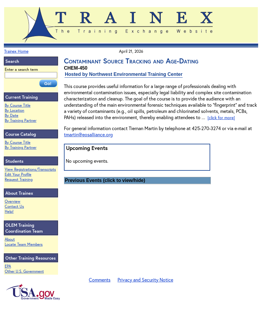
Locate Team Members (24, 244)
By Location (14, 110)
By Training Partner (20, 120)
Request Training (19, 179)
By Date (11, 115)
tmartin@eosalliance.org (88, 134)
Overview (12, 201)
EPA (8, 266)
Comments (99, 280)
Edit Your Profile (18, 174)
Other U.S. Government (24, 271)
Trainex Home (16, 51)
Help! (9, 211)
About (10, 239)
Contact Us (14, 206)
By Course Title (17, 105)
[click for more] (221, 117)
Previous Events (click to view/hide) (105, 180)
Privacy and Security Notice (145, 280)
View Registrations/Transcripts (30, 169)
